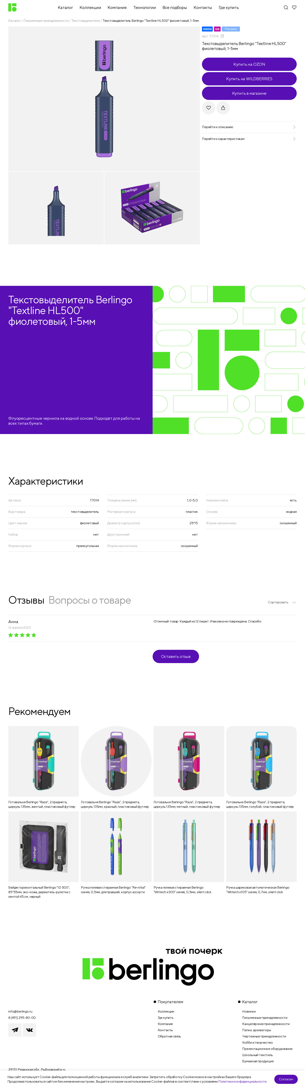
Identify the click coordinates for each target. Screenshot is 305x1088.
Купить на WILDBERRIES (249, 78)
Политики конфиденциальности (242, 1081)
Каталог (14, 21)
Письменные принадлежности (45, 21)
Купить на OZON (249, 64)
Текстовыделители (85, 21)
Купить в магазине (249, 93)
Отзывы (26, 600)
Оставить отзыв (176, 656)
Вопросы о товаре (89, 600)
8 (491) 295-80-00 (22, 1018)
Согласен (286, 1079)
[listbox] (282, 602)
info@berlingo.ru (20, 1011)
